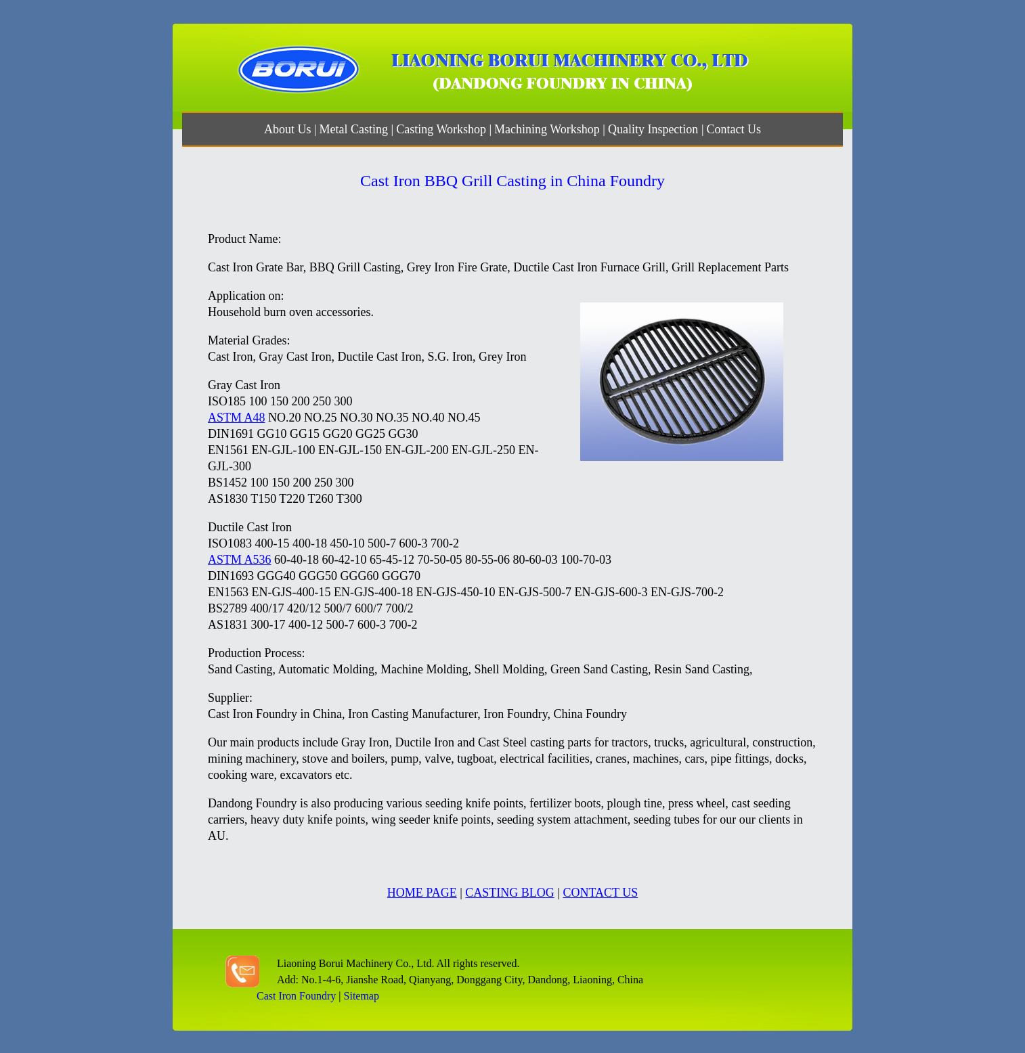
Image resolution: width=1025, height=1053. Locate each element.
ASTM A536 (239, 559)
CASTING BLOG (509, 892)
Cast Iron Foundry (296, 996)
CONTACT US (600, 892)
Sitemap (361, 996)
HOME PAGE (422, 892)
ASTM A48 (236, 417)
